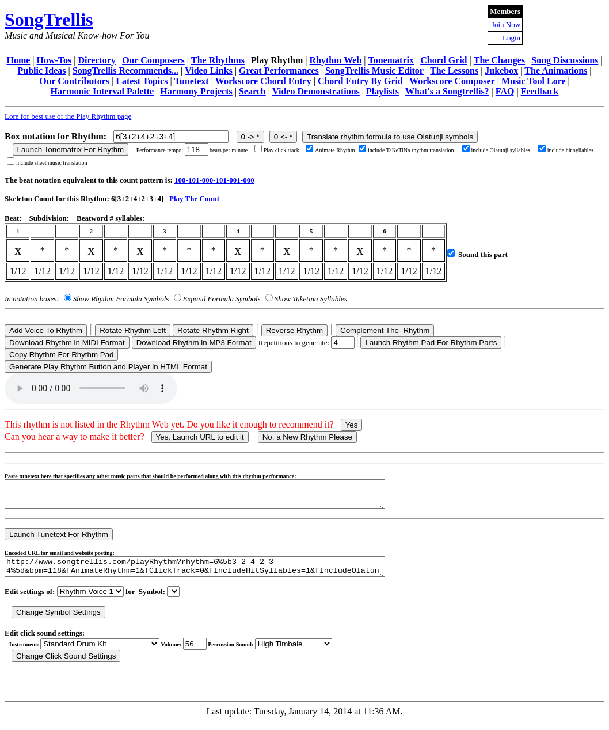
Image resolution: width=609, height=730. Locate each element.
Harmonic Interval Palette (102, 91)
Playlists (382, 91)
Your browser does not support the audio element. (91, 388)
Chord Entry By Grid (360, 81)
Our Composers (153, 60)
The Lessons (454, 70)
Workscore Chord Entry (263, 81)
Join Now (506, 24)
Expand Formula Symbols (222, 298)
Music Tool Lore (533, 81)
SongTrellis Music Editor (374, 70)
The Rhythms (218, 60)
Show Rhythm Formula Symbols (121, 298)
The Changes (499, 60)
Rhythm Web (336, 60)
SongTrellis (49, 19)
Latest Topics (142, 81)
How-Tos (54, 60)
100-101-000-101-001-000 (214, 180)
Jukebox (501, 70)
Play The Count (194, 198)
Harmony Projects (196, 91)
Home (18, 60)
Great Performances (279, 70)
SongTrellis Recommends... (125, 70)
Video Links (209, 70)
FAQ (505, 91)
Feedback (540, 91)
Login (511, 37)
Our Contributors (74, 81)
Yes (351, 425)
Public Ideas (42, 70)
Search (252, 91)
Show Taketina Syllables (311, 298)
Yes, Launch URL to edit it (200, 437)
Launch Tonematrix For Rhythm (70, 149)
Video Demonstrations (316, 91)
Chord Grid (443, 60)
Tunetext (191, 81)
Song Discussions (564, 60)
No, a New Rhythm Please (307, 437)
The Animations (555, 70)
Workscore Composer (452, 81)
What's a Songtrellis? (447, 91)
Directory (97, 60)
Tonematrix (391, 60)
